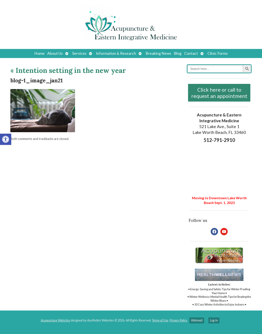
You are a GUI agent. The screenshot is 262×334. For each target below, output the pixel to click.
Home (39, 53)
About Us (55, 53)
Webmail (196, 320)
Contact (191, 53)
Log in (214, 320)
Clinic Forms (217, 53)
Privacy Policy (178, 320)
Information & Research (116, 53)
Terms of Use (160, 320)
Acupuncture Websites (55, 320)
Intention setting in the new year (68, 70)
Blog (178, 53)
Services (79, 53)
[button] (5, 139)
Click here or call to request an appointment (219, 92)
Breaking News (158, 53)
